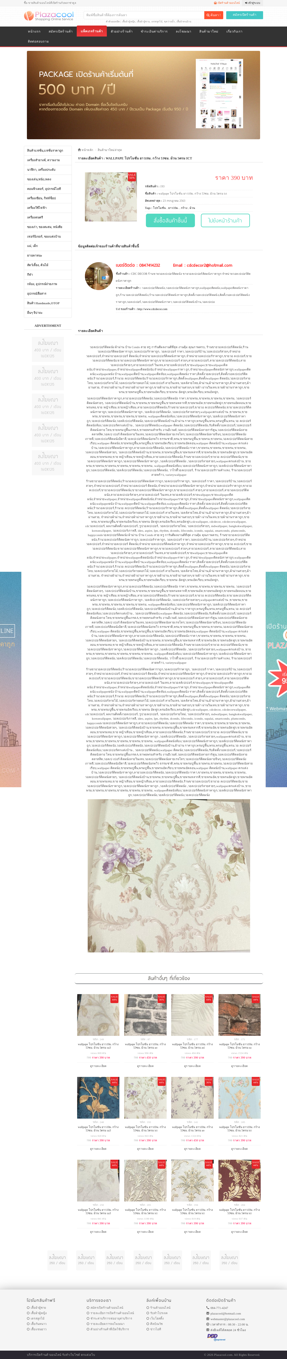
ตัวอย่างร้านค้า (122, 31)
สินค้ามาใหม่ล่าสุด (110, 150)
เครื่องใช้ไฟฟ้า (36, 207)
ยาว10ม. (173, 207)
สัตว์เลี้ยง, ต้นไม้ (37, 265)
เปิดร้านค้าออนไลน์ (227, 2)
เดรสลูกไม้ (156, 21)
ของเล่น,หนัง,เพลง (39, 179)
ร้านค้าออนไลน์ (158, 1307)
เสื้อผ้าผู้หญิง (128, 21)
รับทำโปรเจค (157, 1313)
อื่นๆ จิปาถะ (34, 312)
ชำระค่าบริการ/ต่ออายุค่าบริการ (109, 1318)
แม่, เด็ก (32, 246)
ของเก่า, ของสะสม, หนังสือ (44, 227)
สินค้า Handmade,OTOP (43, 303)
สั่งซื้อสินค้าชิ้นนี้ (170, 220)
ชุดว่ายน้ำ (169, 21)
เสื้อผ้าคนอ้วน (184, 21)
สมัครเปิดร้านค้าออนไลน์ (105, 1307)
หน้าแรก (34, 31)
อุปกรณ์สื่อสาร (36, 293)
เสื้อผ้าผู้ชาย (143, 21)
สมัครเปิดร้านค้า (245, 14)
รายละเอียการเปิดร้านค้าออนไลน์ (110, 1313)
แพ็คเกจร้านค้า (92, 31)
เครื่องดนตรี (35, 217)
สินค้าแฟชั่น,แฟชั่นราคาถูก (45, 150)
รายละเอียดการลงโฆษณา (105, 1323)
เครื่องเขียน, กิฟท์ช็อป (41, 198)
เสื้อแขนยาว (37, 1329)
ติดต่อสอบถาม (38, 41)
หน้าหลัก (85, 150)
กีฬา (30, 274)
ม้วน (192, 207)
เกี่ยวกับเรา (234, 31)
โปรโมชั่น (159, 207)
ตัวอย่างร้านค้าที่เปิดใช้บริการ (108, 1329)
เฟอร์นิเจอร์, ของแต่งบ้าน (44, 236)
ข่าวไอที (153, 1329)
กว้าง (184, 207)
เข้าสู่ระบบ (252, 2)
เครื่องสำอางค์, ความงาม (43, 160)
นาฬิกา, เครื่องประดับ (41, 169)
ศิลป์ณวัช (154, 1323)
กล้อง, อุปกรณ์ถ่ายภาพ (42, 284)
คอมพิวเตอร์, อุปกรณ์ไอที (44, 189)
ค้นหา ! (214, 15)
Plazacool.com (223, 1354)
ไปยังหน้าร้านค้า (225, 220)
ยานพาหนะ (34, 255)
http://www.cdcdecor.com (152, 309)
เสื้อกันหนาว (37, 1323)
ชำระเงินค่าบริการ (154, 31)
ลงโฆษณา (183, 31)
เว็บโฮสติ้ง (155, 1318)
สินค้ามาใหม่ (208, 31)
